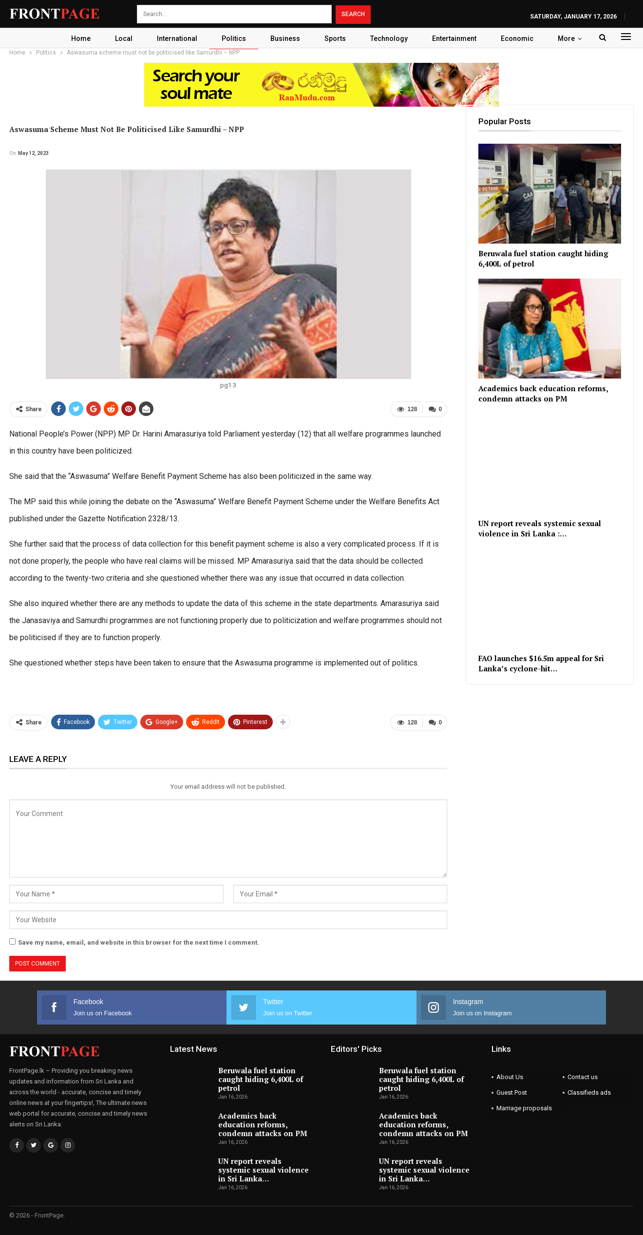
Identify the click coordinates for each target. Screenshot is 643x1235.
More (573, 38)
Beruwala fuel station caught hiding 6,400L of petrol (260, 1078)
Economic (522, 38)
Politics (232, 38)
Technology (391, 38)
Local (119, 38)
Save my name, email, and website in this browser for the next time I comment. (138, 942)
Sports (336, 38)
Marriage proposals (524, 1107)
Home (74, 38)
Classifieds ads (589, 1092)
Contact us (582, 1076)
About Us (509, 1076)
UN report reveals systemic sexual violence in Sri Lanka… (263, 1169)
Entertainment (458, 38)
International (173, 38)
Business (285, 38)
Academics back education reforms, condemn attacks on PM (262, 1124)
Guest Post (511, 1092)
